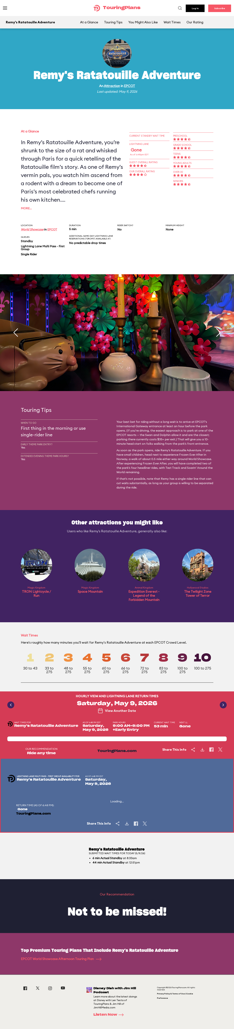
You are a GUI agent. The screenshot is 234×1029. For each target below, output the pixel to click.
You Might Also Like (143, 22)
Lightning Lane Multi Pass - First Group (43, 247)
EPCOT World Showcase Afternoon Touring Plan (61, 959)
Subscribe (219, 8)
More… (26, 208)
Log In (195, 8)
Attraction (112, 86)
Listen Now (109, 1014)
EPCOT (129, 86)
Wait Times (172, 22)
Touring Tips (113, 22)
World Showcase (32, 229)
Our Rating (194, 22)
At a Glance (89, 22)
